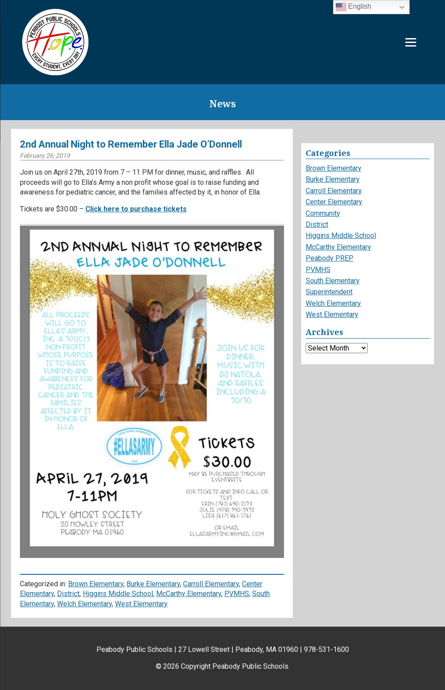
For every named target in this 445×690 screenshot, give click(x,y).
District (68, 593)
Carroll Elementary (211, 584)
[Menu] (411, 42)
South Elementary (333, 281)
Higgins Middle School (118, 593)
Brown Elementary (95, 584)
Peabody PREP (329, 258)
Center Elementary (334, 202)
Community (323, 213)
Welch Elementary (84, 604)
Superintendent (329, 292)
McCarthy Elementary (188, 593)
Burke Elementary (153, 584)
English (354, 7)
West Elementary (141, 604)
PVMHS (236, 593)
